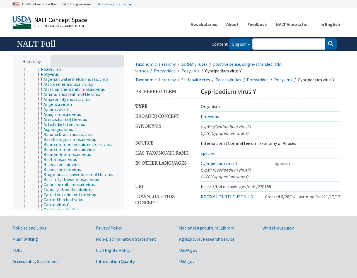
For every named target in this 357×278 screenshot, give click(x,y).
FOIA (17, 250)
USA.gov (186, 261)
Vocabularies (204, 24)
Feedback (257, 24)
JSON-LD (244, 196)
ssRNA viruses (194, 64)
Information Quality (115, 261)
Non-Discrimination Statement (126, 239)
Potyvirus (190, 71)
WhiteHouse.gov (278, 228)
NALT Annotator (292, 24)
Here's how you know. (112, 4)
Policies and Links (29, 228)
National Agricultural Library (206, 228)
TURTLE (227, 196)
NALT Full (36, 44)
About (232, 24)
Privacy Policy (109, 228)
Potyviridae (165, 71)
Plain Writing (25, 239)
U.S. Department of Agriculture (59, 26)
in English (330, 24)
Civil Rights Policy (113, 250)
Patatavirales (228, 79)
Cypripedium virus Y (219, 163)
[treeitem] (53, 69)
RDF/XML (209, 196)
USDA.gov (188, 250)
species (208, 153)
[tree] (68, 138)
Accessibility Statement (35, 261)
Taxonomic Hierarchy (155, 64)
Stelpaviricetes (195, 79)
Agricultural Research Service (207, 239)
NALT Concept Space (60, 20)
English (238, 43)
